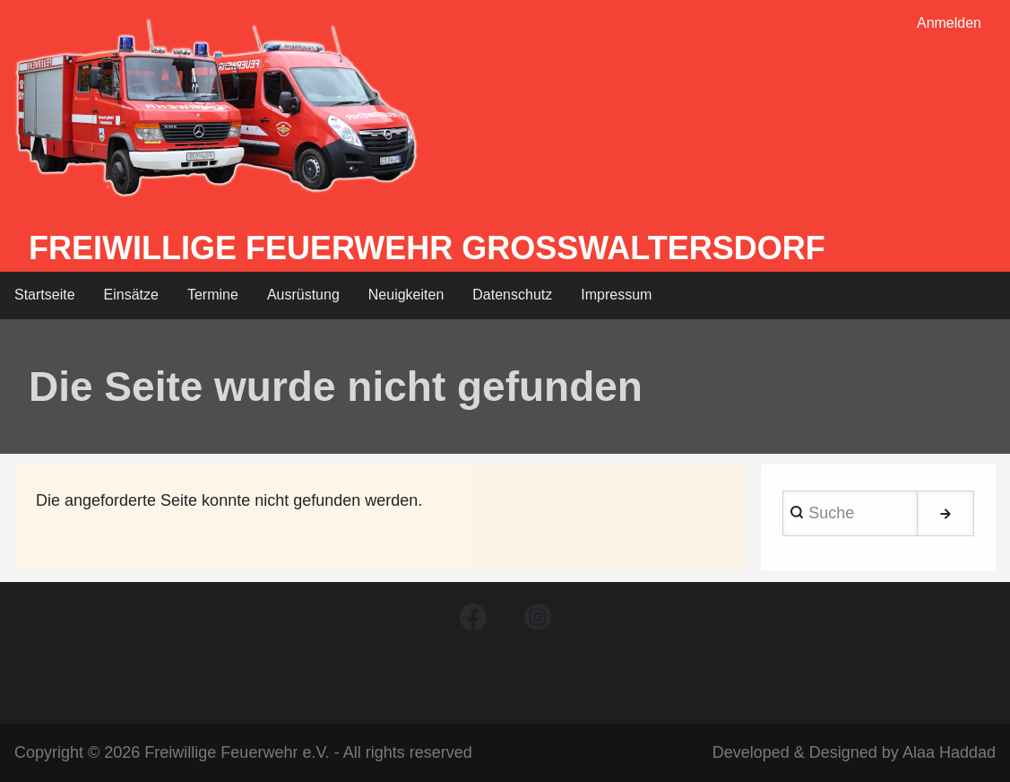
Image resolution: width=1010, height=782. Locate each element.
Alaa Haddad (949, 752)
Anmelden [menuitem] (949, 22)
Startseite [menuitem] (44, 294)
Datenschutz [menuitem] (512, 294)
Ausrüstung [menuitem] (303, 294)
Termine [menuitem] (212, 294)
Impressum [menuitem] (616, 294)
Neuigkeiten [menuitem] (406, 294)
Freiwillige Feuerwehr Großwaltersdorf (427, 248)
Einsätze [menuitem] (131, 294)
